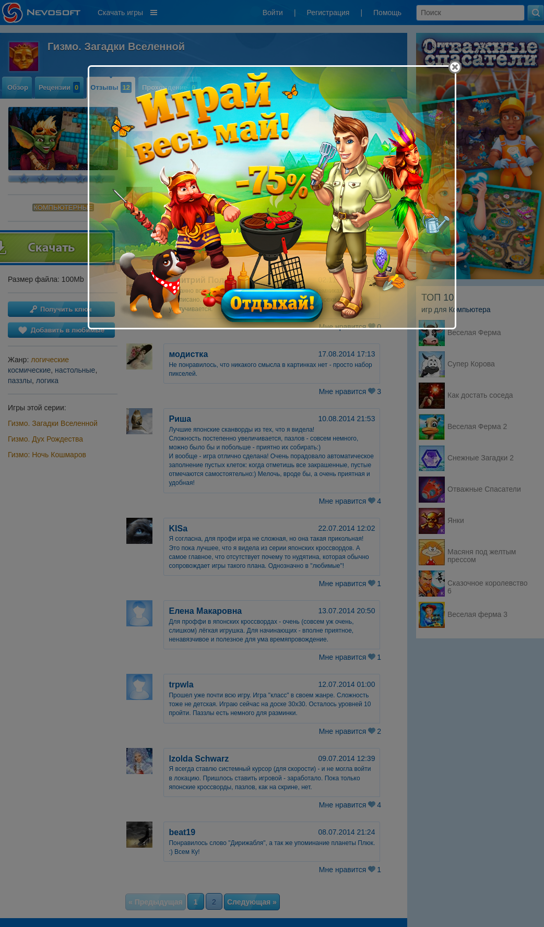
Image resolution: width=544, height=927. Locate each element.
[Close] (455, 67)
